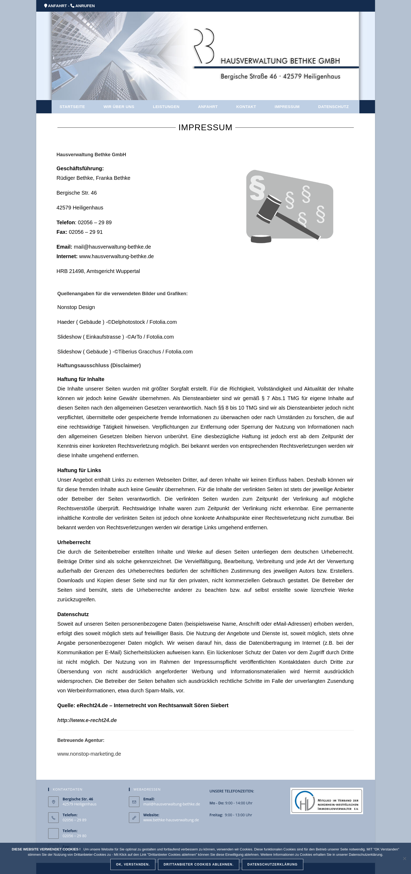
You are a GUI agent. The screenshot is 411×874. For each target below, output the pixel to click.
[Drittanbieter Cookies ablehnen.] (404, 858)
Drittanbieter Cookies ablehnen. (199, 864)
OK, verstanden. (133, 864)
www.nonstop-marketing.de (89, 754)
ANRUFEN (85, 5)
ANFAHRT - (58, 5)
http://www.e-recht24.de (87, 720)
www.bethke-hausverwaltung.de (171, 819)
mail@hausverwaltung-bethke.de (171, 803)
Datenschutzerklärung (272, 864)
